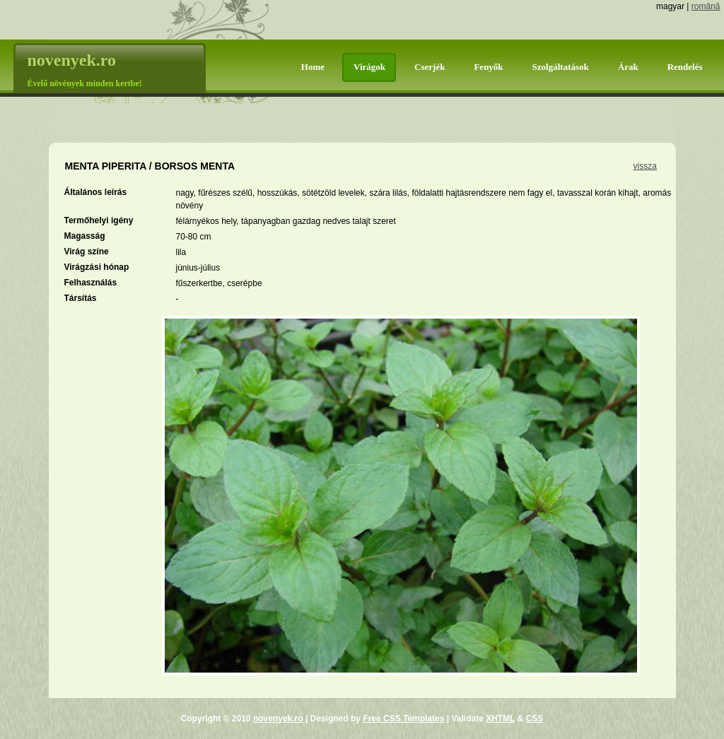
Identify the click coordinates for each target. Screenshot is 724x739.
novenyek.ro (278, 718)
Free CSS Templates (403, 718)
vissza (645, 166)
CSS (535, 718)
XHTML (500, 718)
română (705, 6)
